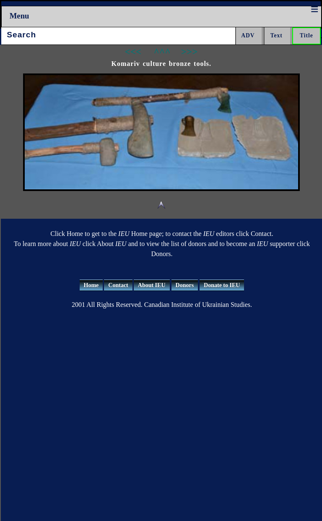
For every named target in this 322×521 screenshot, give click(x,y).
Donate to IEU (222, 285)
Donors (185, 285)
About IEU (152, 285)
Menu (19, 15)
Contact (118, 285)
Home (91, 285)
